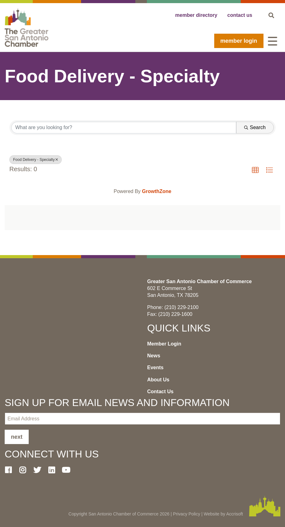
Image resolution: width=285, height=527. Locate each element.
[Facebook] (11, 470)
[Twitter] (40, 470)
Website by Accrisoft (223, 513)
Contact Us (160, 391)
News (153, 355)
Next (16, 437)
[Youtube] (69, 470)
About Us (158, 379)
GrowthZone (156, 191)
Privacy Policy (186, 513)
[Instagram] (25, 470)
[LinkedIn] (54, 470)
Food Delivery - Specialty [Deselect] (35, 159)
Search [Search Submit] (255, 127)
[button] (255, 170)
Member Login (238, 41)
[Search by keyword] (123, 127)
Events (155, 367)
